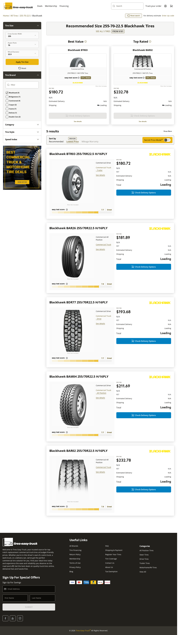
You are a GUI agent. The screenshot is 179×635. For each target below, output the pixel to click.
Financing (64, 6)
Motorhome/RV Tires (148, 567)
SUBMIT (29, 607)
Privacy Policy (75, 567)
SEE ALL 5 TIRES (103, 31)
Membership (51, 6)
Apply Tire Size (22, 62)
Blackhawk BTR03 (78, 50)
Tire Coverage (111, 559)
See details (78, 121)
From (117, 31)
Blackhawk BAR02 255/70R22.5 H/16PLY (78, 451)
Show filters (168, 131)
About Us (109, 567)
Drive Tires (144, 559)
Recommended (56, 141)
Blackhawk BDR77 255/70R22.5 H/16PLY (78, 302)
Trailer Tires (145, 563)
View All (143, 572)
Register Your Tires (113, 554)
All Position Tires (147, 550)
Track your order (153, 6)
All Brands (73, 546)
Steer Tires (144, 555)
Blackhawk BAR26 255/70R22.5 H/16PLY (78, 228)
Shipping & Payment (113, 550)
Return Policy (75, 554)
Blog (71, 571)
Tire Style (22, 132)
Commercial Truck (103, 244)
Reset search (133, 15)
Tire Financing (75, 550)
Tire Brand (22, 75)
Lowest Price (72, 141)
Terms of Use (75, 563)
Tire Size (22, 25)
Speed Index (22, 139)
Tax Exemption (111, 571)
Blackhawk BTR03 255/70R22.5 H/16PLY (78, 154)
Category (22, 124)
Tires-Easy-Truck (83, 630)
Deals (39, 6)
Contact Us (109, 563)
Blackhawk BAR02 (143, 50)
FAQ (107, 546)
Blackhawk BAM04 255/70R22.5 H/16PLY (79, 376)
